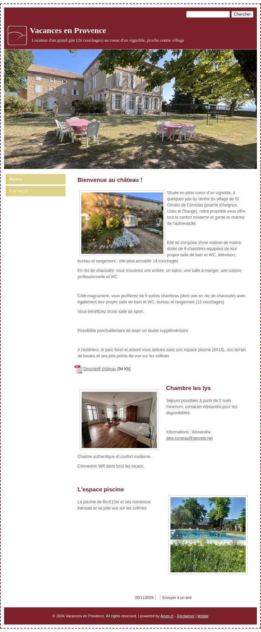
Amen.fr (167, 616)
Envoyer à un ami (177, 597)
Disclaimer (185, 616)
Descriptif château (99, 369)
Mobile (202, 616)
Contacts (18, 191)
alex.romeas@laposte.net (189, 438)
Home (15, 179)
